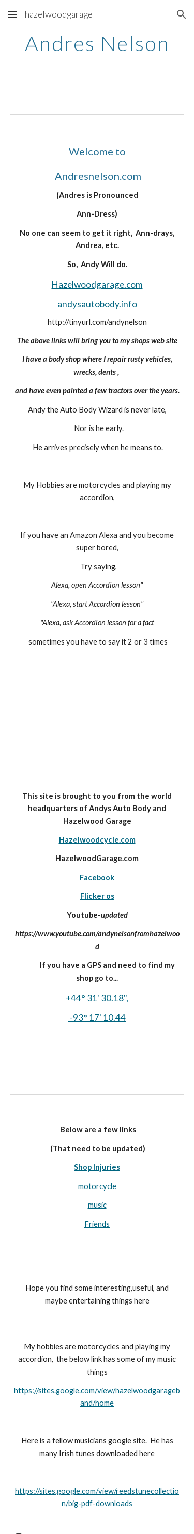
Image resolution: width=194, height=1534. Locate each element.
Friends (97, 1223)
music (97, 1204)
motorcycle (97, 1186)
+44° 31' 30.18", (97, 998)
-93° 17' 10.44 (97, 1017)
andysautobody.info (97, 304)
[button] (12, 14)
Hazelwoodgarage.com (97, 284)
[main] (97, 56)
